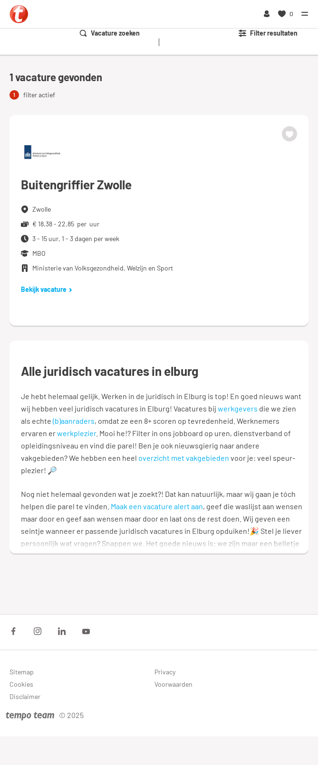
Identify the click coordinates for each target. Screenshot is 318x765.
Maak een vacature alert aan (157, 506)
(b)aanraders (74, 420)
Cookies (21, 684)
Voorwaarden (173, 684)
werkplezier (76, 433)
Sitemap (22, 672)
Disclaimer (25, 696)
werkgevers (238, 408)
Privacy (164, 672)
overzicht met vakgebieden (183, 457)
